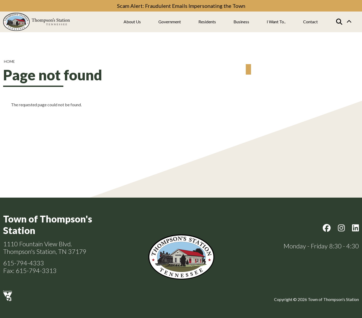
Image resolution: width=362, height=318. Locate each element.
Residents (207, 21)
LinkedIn (355, 228)
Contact (310, 21)
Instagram (341, 228)
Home (9, 61)
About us (132, 21)
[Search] (339, 21)
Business (241, 21)
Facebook (327, 228)
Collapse (348, 22)
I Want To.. (276, 21)
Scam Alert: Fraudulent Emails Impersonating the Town (181, 6)
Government (169, 21)
